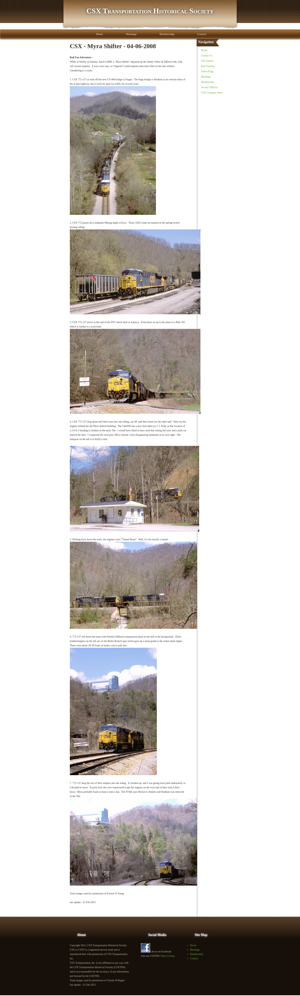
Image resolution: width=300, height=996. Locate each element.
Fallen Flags (207, 71)
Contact (202, 34)
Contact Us (207, 55)
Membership (166, 34)
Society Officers (209, 87)
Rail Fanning (207, 66)
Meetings (131, 34)
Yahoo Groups (167, 956)
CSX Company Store (212, 92)
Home (99, 34)
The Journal (207, 61)
